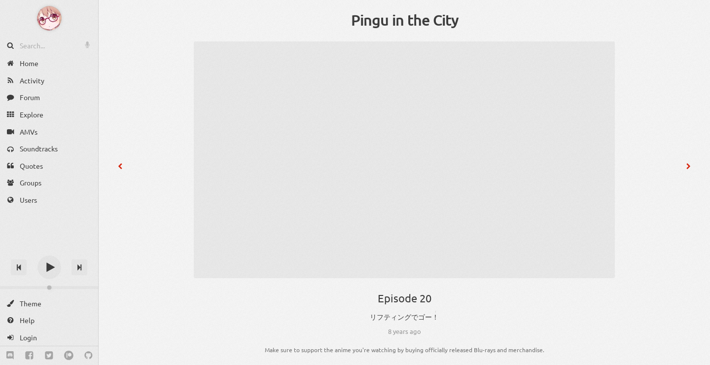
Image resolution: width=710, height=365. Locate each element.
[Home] (49, 63)
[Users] (49, 200)
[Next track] (79, 267)
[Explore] (49, 114)
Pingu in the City (404, 20)
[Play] (49, 267)
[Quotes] (49, 166)
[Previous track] (19, 267)
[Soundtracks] (49, 148)
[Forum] (49, 97)
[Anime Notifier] (49, 18)
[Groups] (49, 182)
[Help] (49, 320)
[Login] (49, 337)
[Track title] (49, 250)
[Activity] (49, 80)
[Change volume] (49, 287)
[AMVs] (49, 131)
